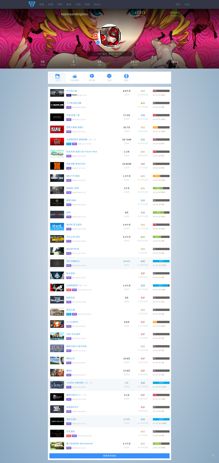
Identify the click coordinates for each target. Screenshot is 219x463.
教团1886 (71, 200)
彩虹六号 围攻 (73, 176)
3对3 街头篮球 (73, 334)
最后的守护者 (72, 249)
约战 (78, 4)
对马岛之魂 (71, 91)
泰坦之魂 (70, 310)
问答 (59, 4)
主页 (57, 78)
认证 (187, 4)
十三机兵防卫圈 (73, 103)
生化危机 (70, 431)
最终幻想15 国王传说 (76, 346)
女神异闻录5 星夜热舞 (76, 139)
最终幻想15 (72, 395)
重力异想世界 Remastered (79, 443)
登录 (178, 4)
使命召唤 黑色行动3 (75, 164)
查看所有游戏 (109, 455)
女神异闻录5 (72, 285)
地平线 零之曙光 (74, 224)
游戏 (41, 4)
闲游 (87, 4)
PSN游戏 (74, 78)
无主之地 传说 (73, 237)
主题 (109, 78)
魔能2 (69, 370)
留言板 (92, 78)
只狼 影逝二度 (73, 115)
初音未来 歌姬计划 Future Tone (81, 151)
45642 (175, 12)
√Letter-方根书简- (75, 382)
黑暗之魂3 (71, 419)
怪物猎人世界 (72, 188)
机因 (50, 4)
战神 (68, 212)
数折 (69, 4)
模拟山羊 (70, 358)
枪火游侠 (70, 273)
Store (97, 4)
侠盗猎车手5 (72, 407)
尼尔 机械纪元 (73, 261)
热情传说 (70, 297)
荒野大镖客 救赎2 (74, 127)
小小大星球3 (72, 322)
